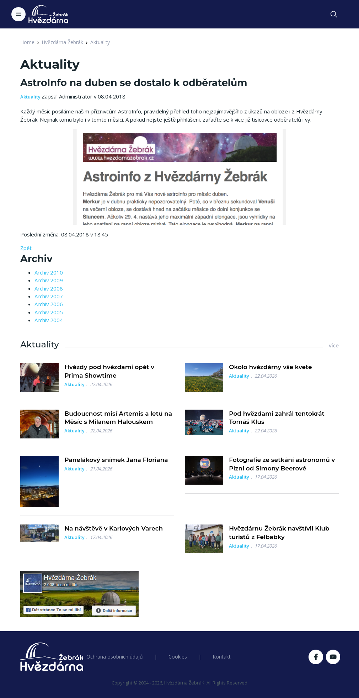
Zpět (26, 247)
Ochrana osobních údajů (114, 656)
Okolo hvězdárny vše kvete (270, 367)
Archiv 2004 (48, 320)
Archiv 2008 (48, 288)
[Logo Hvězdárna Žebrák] (48, 14)
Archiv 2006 (48, 304)
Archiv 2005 (48, 312)
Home (27, 42)
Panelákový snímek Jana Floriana (116, 459)
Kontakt (222, 656)
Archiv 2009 (48, 280)
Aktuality (100, 42)
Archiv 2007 (48, 296)
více (334, 345)
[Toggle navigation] (18, 14)
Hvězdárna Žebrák (62, 42)
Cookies (177, 656)
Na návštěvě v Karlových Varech (113, 528)
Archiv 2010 (48, 272)
